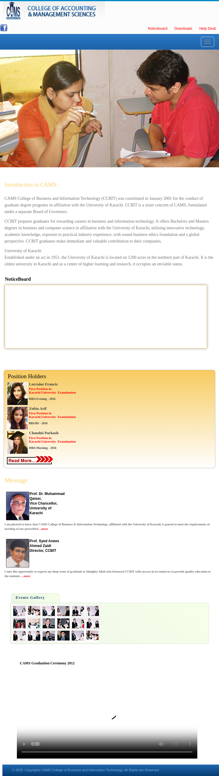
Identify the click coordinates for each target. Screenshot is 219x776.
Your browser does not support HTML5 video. (107, 713)
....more (25, 576)
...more (43, 528)
